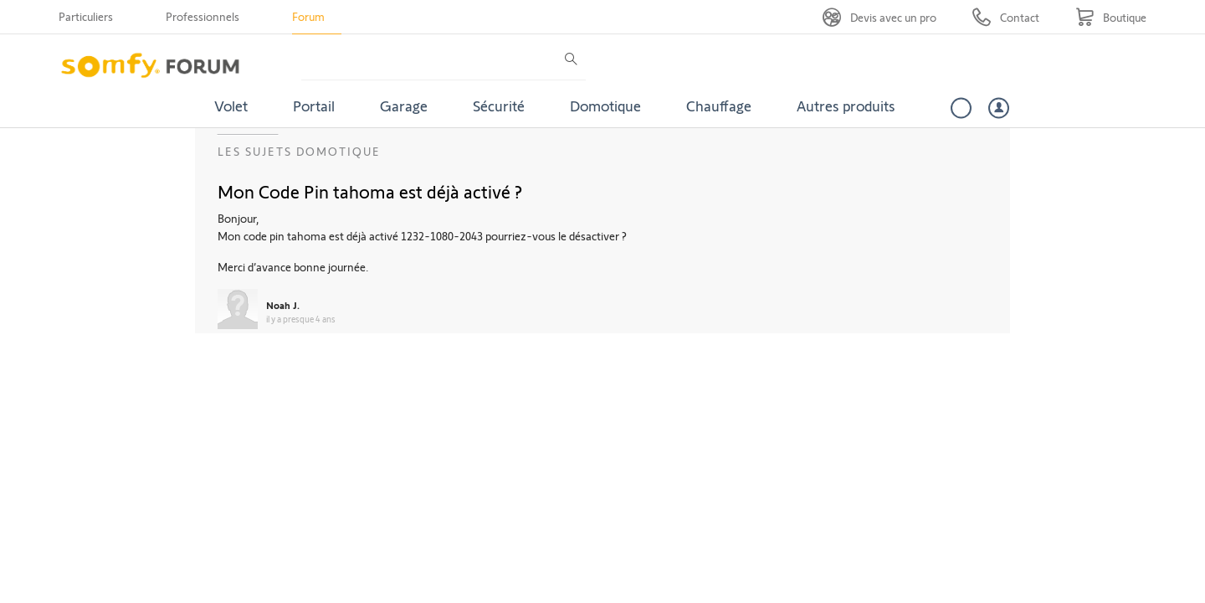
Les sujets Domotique (299, 151)
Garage (404, 105)
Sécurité (499, 105)
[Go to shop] (1110, 17)
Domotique (605, 105)
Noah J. (283, 305)
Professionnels (202, 16)
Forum (308, 16)
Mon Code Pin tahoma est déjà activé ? (370, 191)
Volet (231, 105)
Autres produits (846, 105)
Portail (314, 105)
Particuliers (86, 16)
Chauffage (718, 105)
